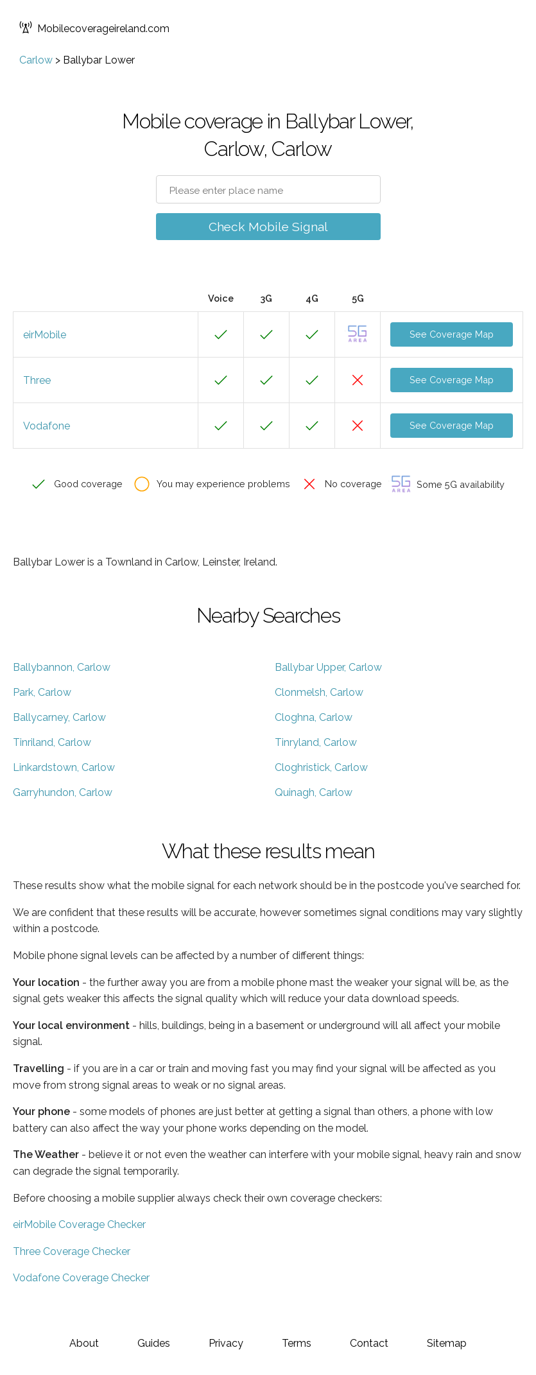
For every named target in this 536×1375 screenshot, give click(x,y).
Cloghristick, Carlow (321, 767)
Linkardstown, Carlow (64, 767)
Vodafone (46, 426)
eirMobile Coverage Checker (79, 1224)
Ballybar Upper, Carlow (328, 667)
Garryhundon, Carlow (62, 792)
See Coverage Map (452, 334)
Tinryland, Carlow (316, 742)
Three (37, 380)
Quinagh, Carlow (313, 792)
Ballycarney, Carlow (59, 717)
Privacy (226, 1343)
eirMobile (44, 335)
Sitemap (447, 1343)
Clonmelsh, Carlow (319, 692)
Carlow (36, 60)
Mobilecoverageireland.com (94, 28)
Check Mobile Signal (268, 227)
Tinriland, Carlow (52, 742)
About (84, 1343)
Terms (296, 1343)
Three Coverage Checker (71, 1251)
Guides (153, 1343)
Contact (369, 1343)
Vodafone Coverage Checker (81, 1278)
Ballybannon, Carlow (61, 667)
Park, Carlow (42, 692)
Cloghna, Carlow (313, 717)
